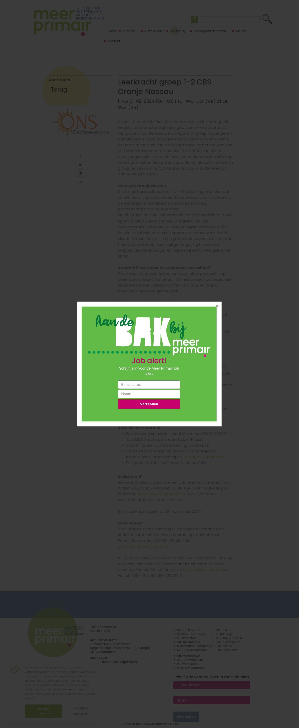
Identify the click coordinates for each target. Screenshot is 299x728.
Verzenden (149, 404)
